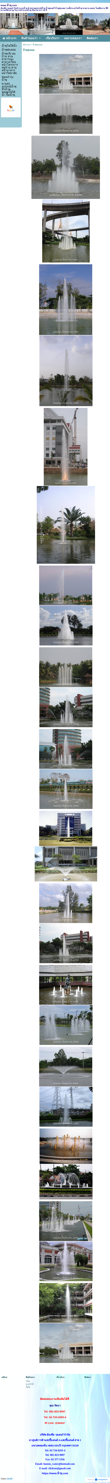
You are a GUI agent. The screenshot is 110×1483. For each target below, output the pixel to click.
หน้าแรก (26, 45)
